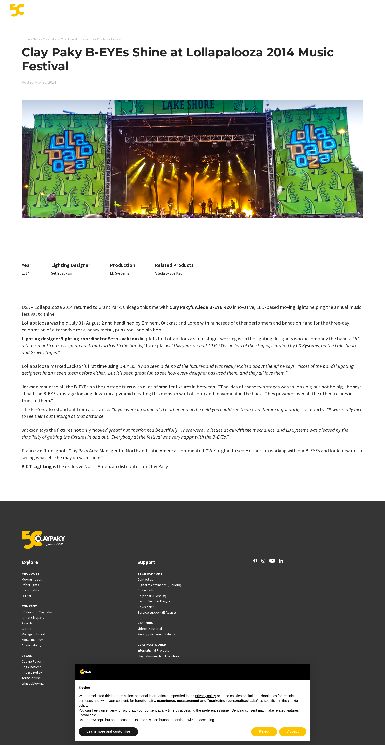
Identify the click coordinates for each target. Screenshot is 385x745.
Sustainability (31, 645)
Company (350, 10)
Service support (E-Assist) (157, 612)
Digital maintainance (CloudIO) (159, 585)
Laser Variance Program (155, 601)
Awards (27, 623)
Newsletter (146, 607)
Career (330, 10)
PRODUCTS (31, 573)
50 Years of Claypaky (37, 612)
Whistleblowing (33, 683)
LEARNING (145, 622)
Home (26, 39)
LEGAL (27, 655)
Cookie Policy (31, 661)
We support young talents (157, 634)
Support (253, 10)
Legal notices (31, 667)
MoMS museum (33, 639)
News (314, 10)
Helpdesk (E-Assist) (152, 596)
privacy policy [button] (205, 696)
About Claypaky (33, 618)
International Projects (285, 10)
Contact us (145, 579)
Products (180, 10)
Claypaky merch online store (158, 656)
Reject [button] (264, 731)
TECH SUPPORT (150, 573)
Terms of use (31, 678)
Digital (26, 596)
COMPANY (29, 606)
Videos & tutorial (150, 628)
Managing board (33, 634)
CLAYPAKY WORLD (152, 644)
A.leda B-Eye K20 (168, 273)
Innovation (230, 10)
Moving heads (32, 579)
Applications (205, 10)
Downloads (146, 590)
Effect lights (30, 585)
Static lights (30, 590)
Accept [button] (293, 731)
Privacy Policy (32, 672)
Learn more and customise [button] (108, 731)
